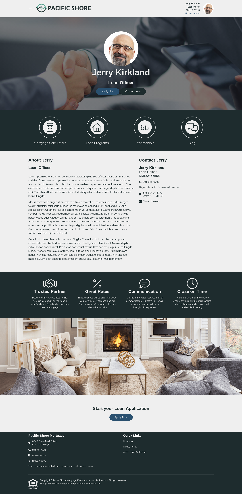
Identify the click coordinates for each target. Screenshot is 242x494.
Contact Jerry (133, 91)
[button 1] (49, 130)
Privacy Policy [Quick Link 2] (130, 446)
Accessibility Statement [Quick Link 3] (134, 452)
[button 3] (144, 130)
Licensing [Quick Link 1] (128, 441)
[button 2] (97, 130)
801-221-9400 (192, 13)
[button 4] (192, 130)
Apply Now (107, 91)
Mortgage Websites (50, 483)
